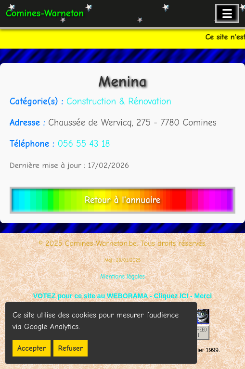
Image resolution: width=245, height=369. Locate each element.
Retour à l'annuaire (122, 200)
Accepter (31, 348)
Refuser (70, 348)
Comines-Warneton (45, 13)
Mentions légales (122, 276)
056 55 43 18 (83, 144)
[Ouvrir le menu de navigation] (227, 13)
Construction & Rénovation (118, 101)
